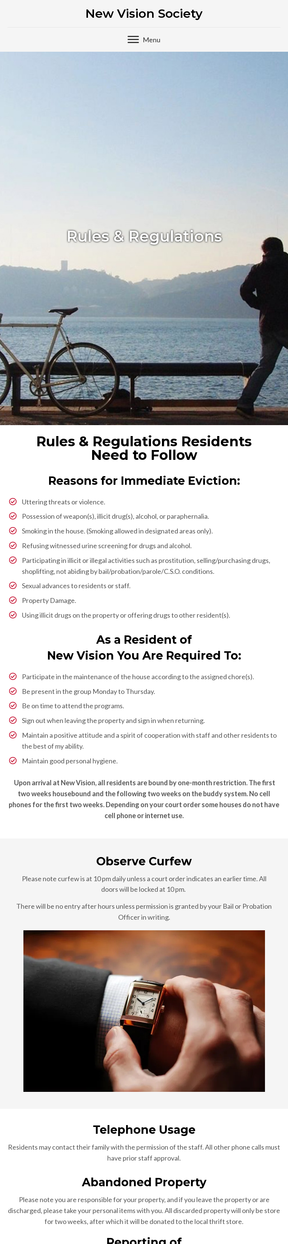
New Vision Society (144, 13)
